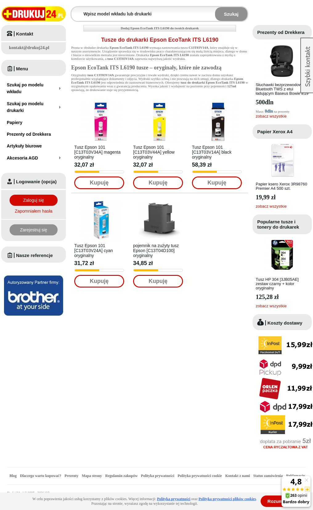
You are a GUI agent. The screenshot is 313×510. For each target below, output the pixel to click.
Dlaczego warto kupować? (40, 476)
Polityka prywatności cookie (199, 476)
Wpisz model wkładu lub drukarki (75, 10)
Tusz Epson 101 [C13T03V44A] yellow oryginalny (154, 152)
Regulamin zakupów (121, 476)
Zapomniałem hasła (33, 211)
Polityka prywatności (157, 476)
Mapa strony (92, 476)
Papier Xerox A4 (275, 131)
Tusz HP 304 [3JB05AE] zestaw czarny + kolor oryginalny (277, 283)
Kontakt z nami (237, 476)
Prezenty (72, 476)
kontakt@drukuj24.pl (29, 47)
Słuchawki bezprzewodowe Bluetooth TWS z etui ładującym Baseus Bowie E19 (282, 89)
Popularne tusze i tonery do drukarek (278, 224)
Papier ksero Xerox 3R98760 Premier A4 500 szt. (281, 186)
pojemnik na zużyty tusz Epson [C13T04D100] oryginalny (156, 250)
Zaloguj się (33, 200)
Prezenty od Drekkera (280, 32)
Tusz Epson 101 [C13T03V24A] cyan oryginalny (93, 250)
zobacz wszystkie (271, 116)
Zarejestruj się (33, 229)
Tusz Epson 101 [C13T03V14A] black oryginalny (211, 152)
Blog (13, 476)
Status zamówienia (268, 476)
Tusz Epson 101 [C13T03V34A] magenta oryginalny (97, 152)
